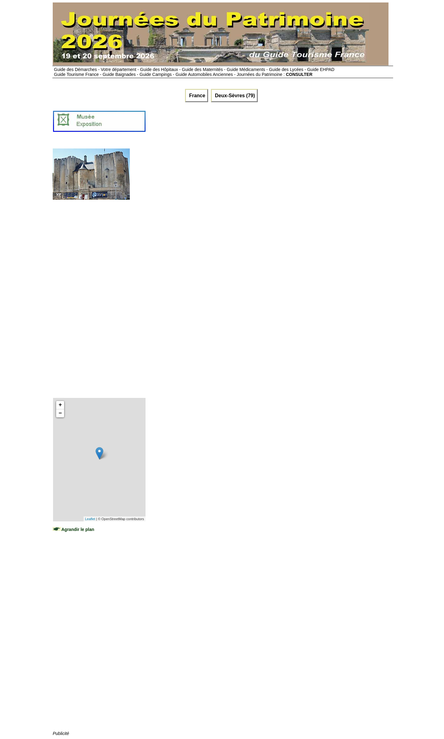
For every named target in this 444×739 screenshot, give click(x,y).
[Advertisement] (258, 124)
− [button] (60, 413)
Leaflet (90, 519)
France (196, 95)
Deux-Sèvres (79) (234, 95)
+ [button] (60, 405)
